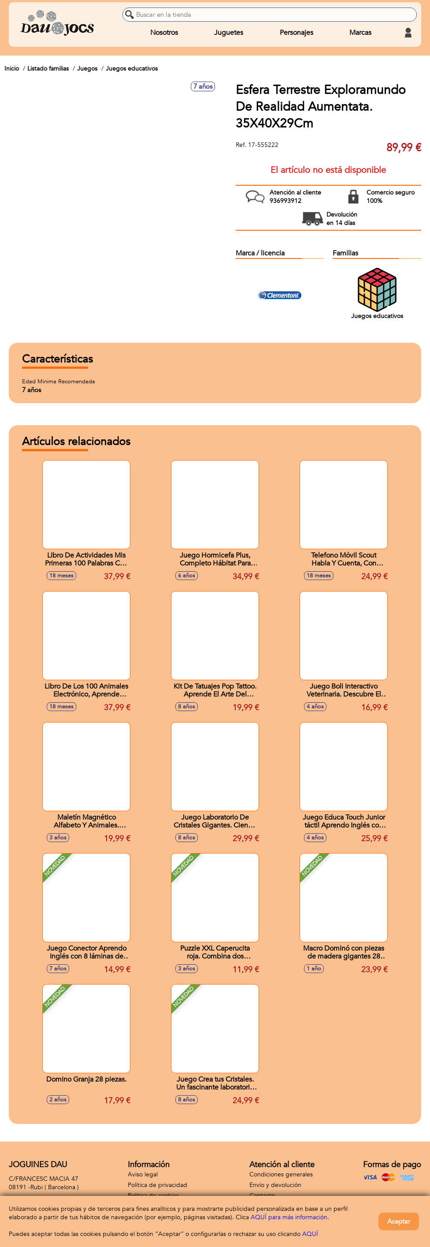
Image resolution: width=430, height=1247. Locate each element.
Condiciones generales (281, 1174)
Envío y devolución (275, 1185)
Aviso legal (143, 1174)
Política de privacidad (157, 1185)
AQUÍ (310, 1234)
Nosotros (164, 32)
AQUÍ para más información (289, 1217)
